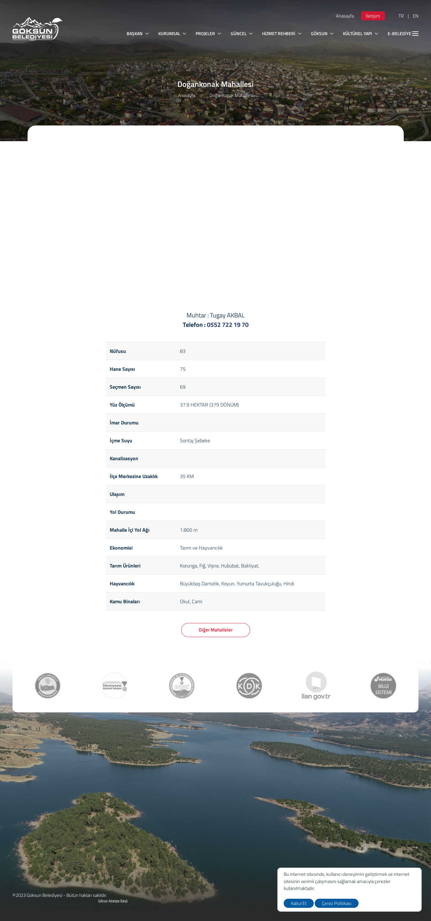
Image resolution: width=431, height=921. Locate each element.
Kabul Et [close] (299, 903)
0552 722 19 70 (228, 324)
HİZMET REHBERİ (282, 33)
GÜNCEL (242, 33)
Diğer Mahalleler (216, 629)
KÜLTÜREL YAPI (360, 33)
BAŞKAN (138, 33)
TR (401, 15)
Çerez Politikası (336, 903)
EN (415, 15)
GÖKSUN (322, 33)
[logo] (38, 29)
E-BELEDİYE (403, 33)
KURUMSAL (172, 33)
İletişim (373, 15)
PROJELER (208, 33)
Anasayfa (345, 15)
